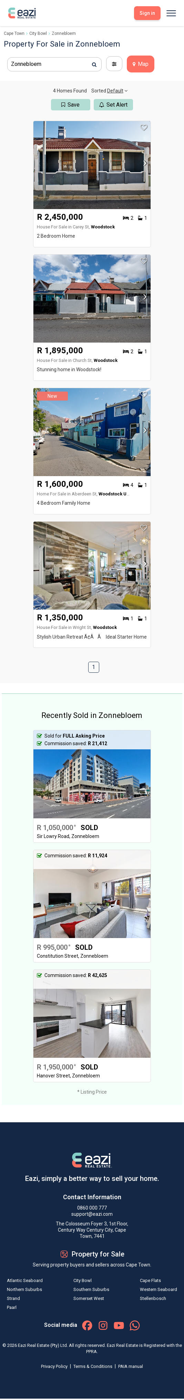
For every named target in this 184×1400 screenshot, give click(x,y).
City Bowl (38, 33)
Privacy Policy (55, 1366)
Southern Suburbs (91, 1289)
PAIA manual (130, 1366)
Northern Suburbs (24, 1289)
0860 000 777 (92, 1208)
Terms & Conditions (93, 1366)
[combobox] (54, 64)
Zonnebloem (64, 33)
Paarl (12, 1307)
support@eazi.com (92, 1214)
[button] (143, 165)
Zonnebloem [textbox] (26, 64)
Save (70, 104)
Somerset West (88, 1298)
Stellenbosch (153, 1298)
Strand (13, 1298)
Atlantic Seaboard (25, 1280)
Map (141, 64)
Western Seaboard (158, 1289)
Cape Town (14, 33)
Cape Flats (150, 1280)
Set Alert (113, 104)
